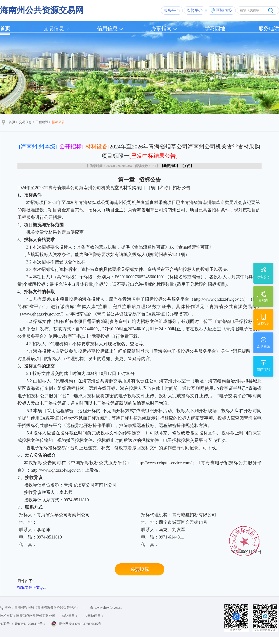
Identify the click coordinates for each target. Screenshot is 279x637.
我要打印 (169, 166)
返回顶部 (263, 370)
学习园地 (215, 28)
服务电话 (269, 28)
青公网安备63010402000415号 (80, 624)
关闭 (187, 166)
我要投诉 (263, 323)
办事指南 (161, 28)
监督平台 (194, 10)
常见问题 (263, 346)
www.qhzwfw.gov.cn (108, 607)
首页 (5, 28)
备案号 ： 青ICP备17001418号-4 (22, 624)
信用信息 (107, 28)
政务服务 (263, 277)
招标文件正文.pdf (31, 587)
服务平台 (171, 10)
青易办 (263, 300)
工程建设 (41, 122)
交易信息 (53, 28)
